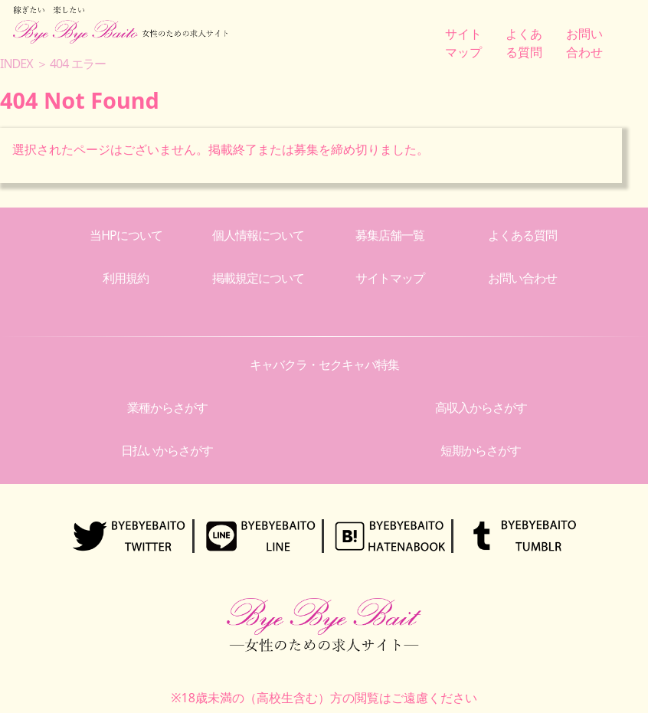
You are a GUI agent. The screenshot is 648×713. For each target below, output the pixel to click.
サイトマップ (389, 278)
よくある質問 (522, 235)
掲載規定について (258, 278)
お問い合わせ (522, 278)
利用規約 (126, 278)
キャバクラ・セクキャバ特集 (324, 364)
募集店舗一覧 (389, 235)
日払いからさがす (167, 450)
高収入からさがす (481, 407)
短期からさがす (480, 450)
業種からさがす (167, 407)
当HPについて (126, 235)
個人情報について (258, 235)
